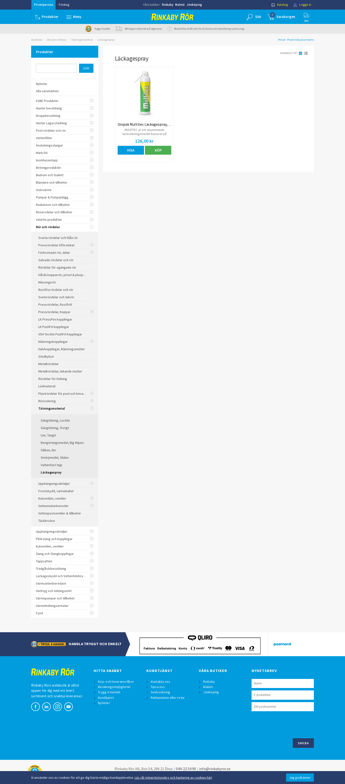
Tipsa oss (158, 687)
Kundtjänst (106, 697)
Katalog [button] (279, 5)
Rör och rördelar (56, 39)
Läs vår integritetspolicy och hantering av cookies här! (173, 777)
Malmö (180, 5)
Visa (130, 150)
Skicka (303, 743)
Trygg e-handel (109, 692)
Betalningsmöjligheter (114, 687)
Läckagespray (106, 39)
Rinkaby (167, 5)
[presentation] (288, 724)
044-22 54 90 (186, 768)
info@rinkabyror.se (214, 768)
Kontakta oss (160, 681)
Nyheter (104, 703)
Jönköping (194, 5)
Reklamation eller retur (168, 697)
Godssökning (160, 692)
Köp (158, 150)
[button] (74, 17)
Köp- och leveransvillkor (116, 681)
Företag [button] (64, 5)
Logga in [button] (302, 5)
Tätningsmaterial (82, 39)
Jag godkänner (300, 777)
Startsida (36, 39)
